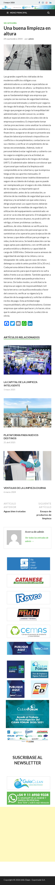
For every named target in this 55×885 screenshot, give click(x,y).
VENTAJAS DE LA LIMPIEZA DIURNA (25, 487)
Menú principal (18, 12)
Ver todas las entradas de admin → (36, 539)
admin (31, 39)
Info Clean (25, 880)
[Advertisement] (27, 834)
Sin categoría (10, 23)
